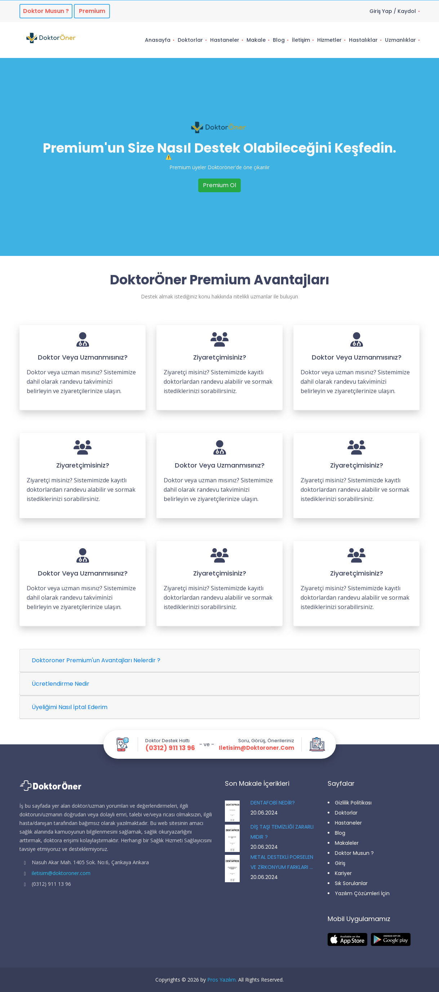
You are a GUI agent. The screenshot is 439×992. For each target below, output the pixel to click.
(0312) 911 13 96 (170, 748)
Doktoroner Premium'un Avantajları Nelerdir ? (96, 660)
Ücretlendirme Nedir (60, 684)
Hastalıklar (363, 40)
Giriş (340, 863)
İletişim (301, 40)
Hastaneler (224, 40)
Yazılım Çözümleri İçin (362, 893)
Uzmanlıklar (400, 40)
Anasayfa (157, 40)
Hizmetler (329, 40)
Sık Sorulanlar (351, 883)
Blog (279, 40)
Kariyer (343, 873)
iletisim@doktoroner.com (256, 748)
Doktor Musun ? (354, 853)
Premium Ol (219, 185)
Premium (92, 11)
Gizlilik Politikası (353, 802)
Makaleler (347, 843)
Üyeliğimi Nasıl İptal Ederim (69, 707)
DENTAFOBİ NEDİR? (272, 802)
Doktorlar (190, 40)
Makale (256, 40)
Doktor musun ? (46, 11)
